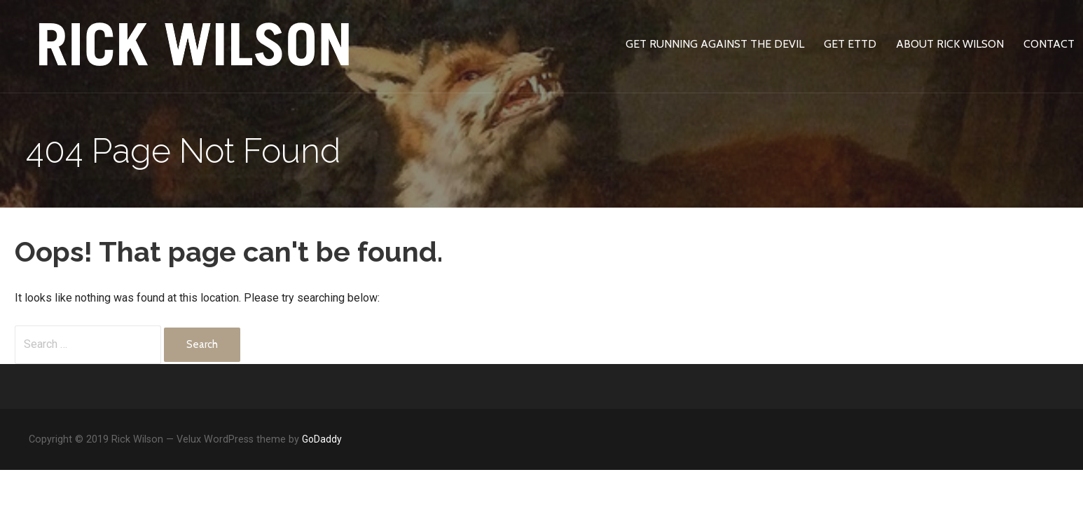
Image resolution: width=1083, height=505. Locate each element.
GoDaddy (322, 439)
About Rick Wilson (950, 43)
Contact (1049, 43)
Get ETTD (850, 43)
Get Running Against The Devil (715, 43)
